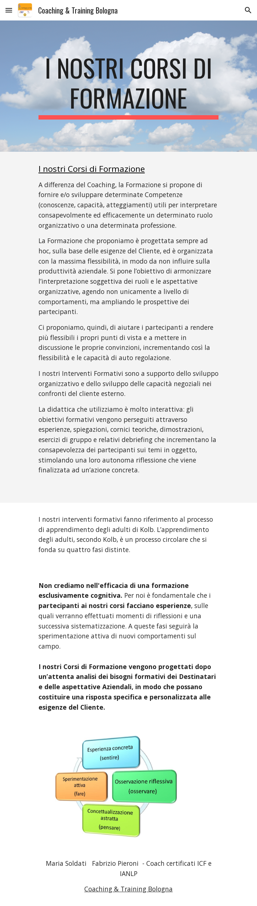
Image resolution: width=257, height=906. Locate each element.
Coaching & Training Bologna (128, 888)
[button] (9, 10)
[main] (128, 86)
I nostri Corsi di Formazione (91, 168)
